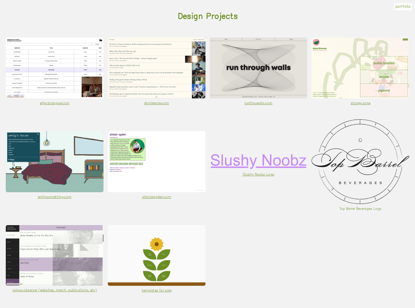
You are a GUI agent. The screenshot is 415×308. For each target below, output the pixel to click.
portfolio (403, 6)
